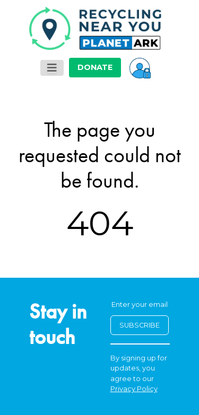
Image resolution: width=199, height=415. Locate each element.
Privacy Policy (134, 389)
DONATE (95, 67)
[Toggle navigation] (52, 68)
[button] (140, 67)
